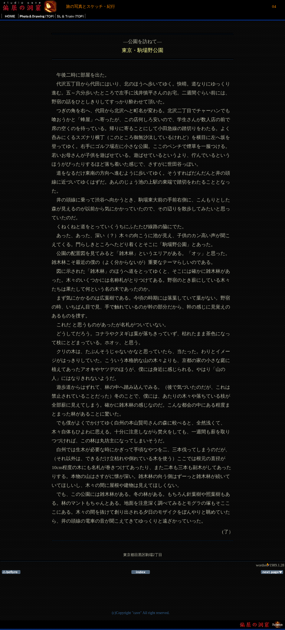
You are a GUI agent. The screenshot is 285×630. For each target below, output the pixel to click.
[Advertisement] (140, 598)
